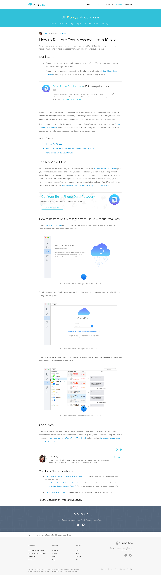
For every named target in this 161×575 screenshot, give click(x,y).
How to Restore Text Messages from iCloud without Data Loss (70, 148)
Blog (53, 560)
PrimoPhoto (31, 556)
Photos (53, 23)
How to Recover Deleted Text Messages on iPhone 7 (63, 476)
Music (61, 23)
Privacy (110, 569)
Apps (79, 23)
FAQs (77, 553)
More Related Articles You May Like (59, 153)
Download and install (53, 225)
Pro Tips (78, 556)
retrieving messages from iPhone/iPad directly (68, 438)
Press (54, 556)
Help (77, 550)
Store (98, 5)
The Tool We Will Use (53, 144)
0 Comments (62, 33)
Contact (54, 553)
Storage (105, 23)
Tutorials (78, 560)
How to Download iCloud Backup (56, 492)
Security (103, 569)
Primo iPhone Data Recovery (105, 168)
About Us (55, 550)
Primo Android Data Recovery (37, 553)
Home (89, 5)
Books (97, 23)
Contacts (88, 23)
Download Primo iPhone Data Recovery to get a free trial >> (85, 185)
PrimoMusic (31, 560)
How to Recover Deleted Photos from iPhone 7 (61, 483)
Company (128, 5)
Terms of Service (120, 569)
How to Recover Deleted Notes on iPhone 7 (60, 486)
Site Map (129, 569)
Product (108, 5)
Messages (70, 23)
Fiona (47, 33)
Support (119, 5)
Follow (118, 457)
